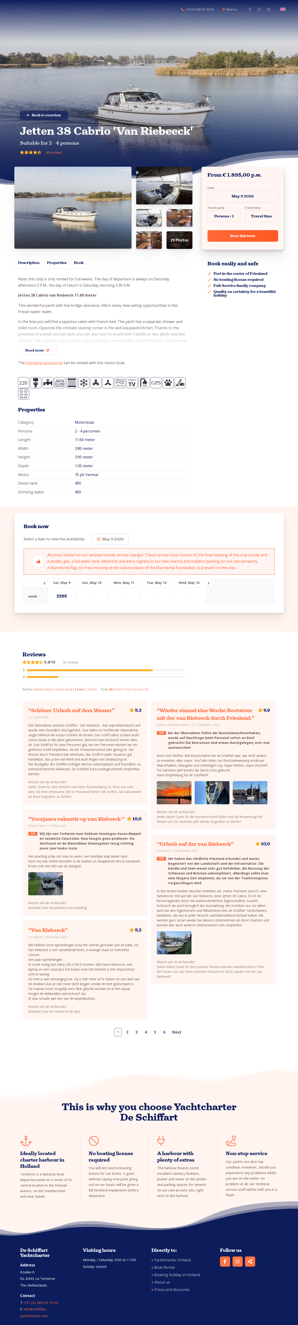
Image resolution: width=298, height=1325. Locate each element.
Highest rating (42, 689)
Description (29, 262)
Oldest (92, 689)
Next (177, 1032)
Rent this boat (242, 235)
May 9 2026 (243, 196)
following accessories (44, 362)
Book (79, 262)
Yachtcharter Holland (171, 1259)
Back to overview (44, 115)
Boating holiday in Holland (175, 1274)
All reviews (54, 152)
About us (160, 1282)
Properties (56, 262)
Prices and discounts (170, 1289)
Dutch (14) (122, 689)
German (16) (140, 689)
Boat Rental (163, 1267)
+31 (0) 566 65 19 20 (41, 1302)
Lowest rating (63, 689)
